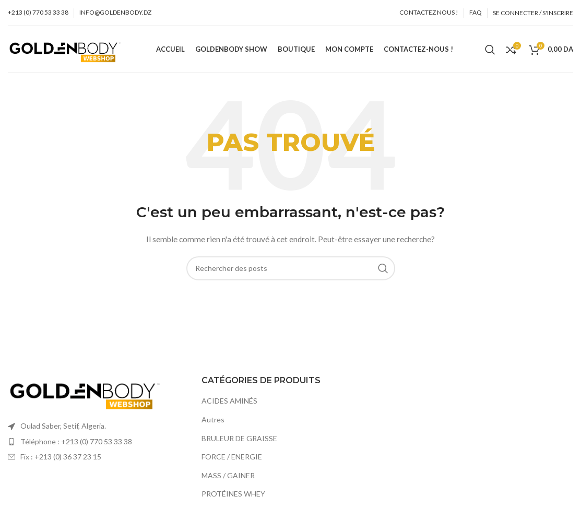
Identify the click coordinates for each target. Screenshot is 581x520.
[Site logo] (66, 48)
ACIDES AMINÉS (229, 400)
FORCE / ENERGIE (231, 456)
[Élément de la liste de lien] (97, 441)
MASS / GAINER (228, 475)
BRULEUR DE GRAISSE (239, 438)
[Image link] (86, 391)
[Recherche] (490, 49)
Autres (212, 419)
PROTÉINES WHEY (233, 493)
